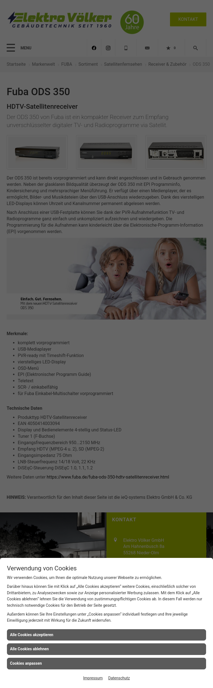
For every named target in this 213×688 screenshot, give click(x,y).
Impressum (93, 678)
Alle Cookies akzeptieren (31, 635)
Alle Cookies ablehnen (29, 649)
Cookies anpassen (26, 663)
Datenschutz (119, 678)
